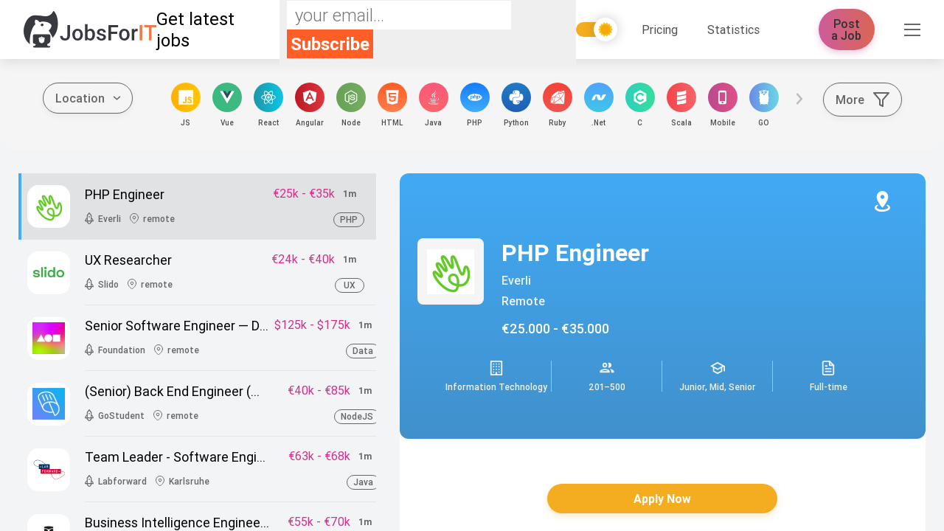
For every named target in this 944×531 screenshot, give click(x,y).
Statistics (733, 29)
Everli (516, 280)
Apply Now (662, 498)
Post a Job (847, 29)
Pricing (660, 29)
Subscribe (330, 44)
